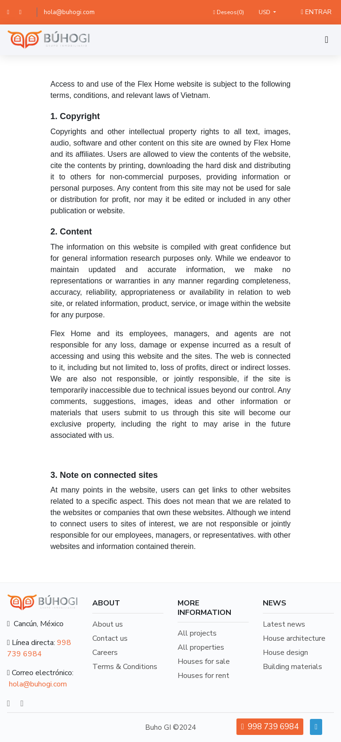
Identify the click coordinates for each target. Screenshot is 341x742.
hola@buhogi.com (69, 12)
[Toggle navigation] (326, 40)
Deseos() (228, 12)
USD (265, 12)
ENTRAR (316, 12)
